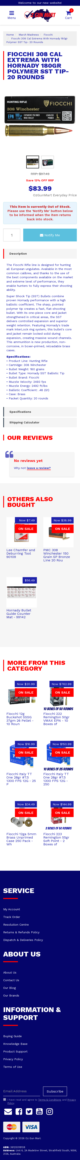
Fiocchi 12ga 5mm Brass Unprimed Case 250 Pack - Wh (21, 839)
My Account (11, 909)
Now (27, 520)
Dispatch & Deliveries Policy (23, 940)
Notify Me (50, 235)
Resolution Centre (16, 924)
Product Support (15, 1051)
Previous (67, 146)
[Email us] (8, 1111)
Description (18, 253)
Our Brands (11, 995)
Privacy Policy (13, 1059)
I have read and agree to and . (39, 1101)
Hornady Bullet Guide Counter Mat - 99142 (18, 613)
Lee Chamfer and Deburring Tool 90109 (20, 553)
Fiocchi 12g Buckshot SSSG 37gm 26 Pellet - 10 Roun (19, 719)
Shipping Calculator (24, 422)
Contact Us (11, 980)
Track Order (11, 917)
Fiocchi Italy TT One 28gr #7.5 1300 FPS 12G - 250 (56, 779)
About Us (9, 972)
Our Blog (9, 987)
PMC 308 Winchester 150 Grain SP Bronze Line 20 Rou (56, 555)
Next (72, 146)
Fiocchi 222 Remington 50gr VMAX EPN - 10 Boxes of (56, 719)
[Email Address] (21, 1091)
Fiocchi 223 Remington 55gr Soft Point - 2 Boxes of (56, 839)
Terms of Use (12, 1066)
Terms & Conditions (49, 1099)
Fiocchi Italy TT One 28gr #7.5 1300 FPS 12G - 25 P (21, 779)
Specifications (20, 411)
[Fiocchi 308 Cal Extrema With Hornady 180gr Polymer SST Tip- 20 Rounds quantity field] (11, 235)
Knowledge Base (15, 1043)
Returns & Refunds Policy (21, 932)
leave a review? (39, 468)
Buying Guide (12, 1036)
